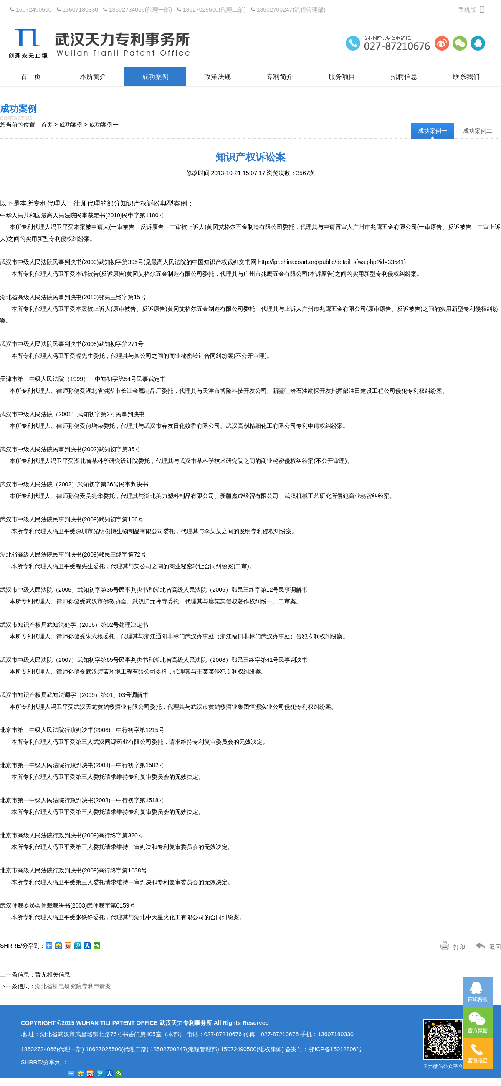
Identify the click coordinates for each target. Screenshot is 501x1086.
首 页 (31, 76)
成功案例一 (432, 130)
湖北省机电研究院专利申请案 (73, 986)
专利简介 (279, 76)
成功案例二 (477, 130)
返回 (483, 947)
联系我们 (466, 76)
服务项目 (342, 76)
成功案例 (155, 76)
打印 (447, 947)
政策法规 (217, 76)
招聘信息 (404, 76)
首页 (47, 124)
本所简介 (93, 76)
